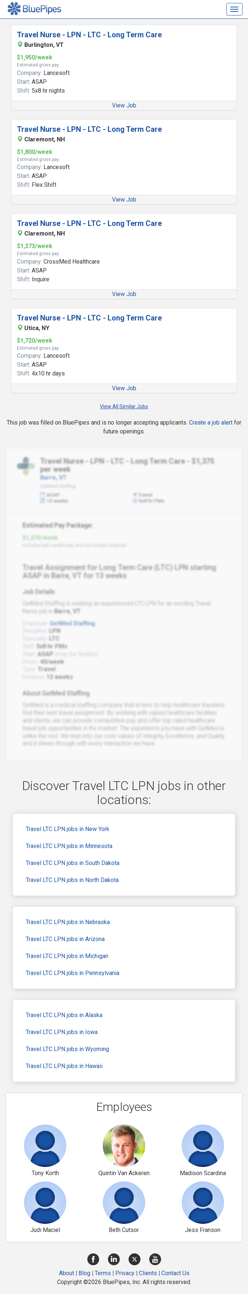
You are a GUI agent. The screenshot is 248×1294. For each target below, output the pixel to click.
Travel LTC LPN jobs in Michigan (67, 956)
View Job (124, 105)
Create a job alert (211, 422)
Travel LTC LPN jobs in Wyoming (67, 1049)
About (66, 1273)
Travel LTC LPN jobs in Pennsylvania (72, 972)
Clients (148, 1273)
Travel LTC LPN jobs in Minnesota (69, 845)
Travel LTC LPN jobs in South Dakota (72, 862)
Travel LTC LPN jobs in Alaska (64, 1015)
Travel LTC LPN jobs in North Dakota (72, 879)
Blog (84, 1273)
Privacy (125, 1273)
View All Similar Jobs (124, 406)
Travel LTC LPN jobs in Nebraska (68, 922)
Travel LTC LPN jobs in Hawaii (64, 1066)
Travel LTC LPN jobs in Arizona (65, 939)
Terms (103, 1273)
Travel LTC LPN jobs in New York (67, 829)
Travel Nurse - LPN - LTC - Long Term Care (89, 34)
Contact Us (175, 1273)
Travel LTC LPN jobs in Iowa (62, 1032)
